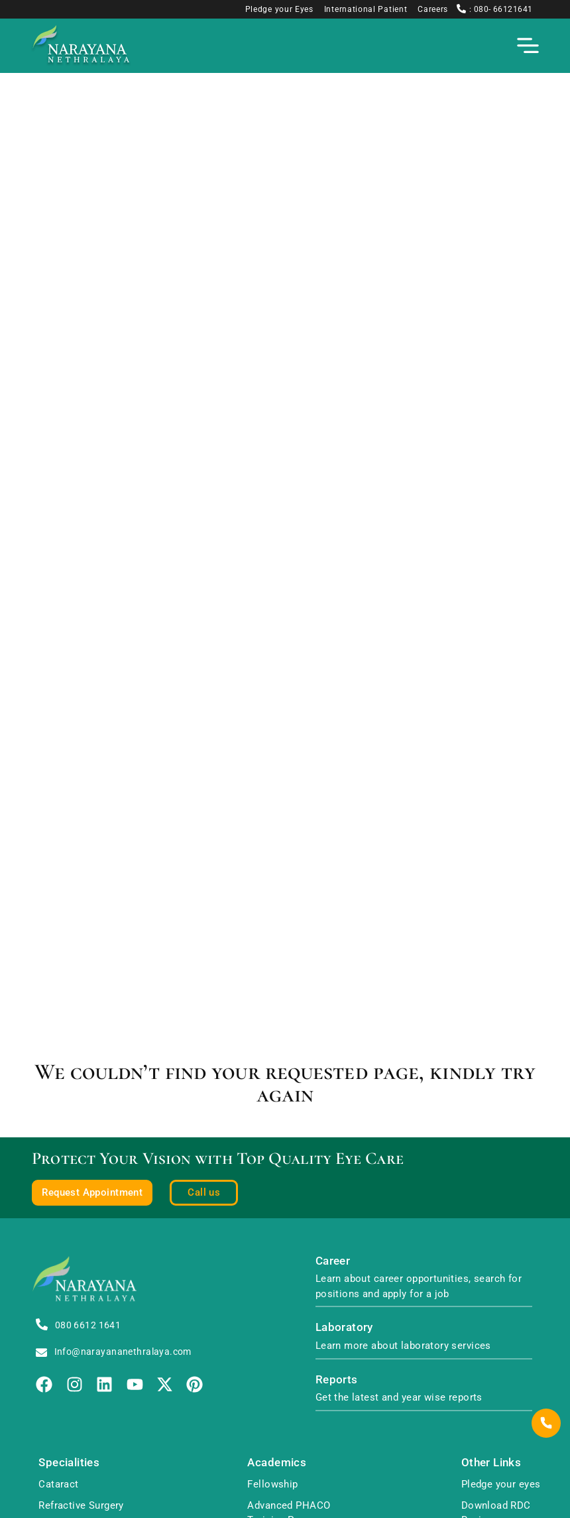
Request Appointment (92, 1192)
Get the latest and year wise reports (399, 1397)
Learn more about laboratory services (403, 1346)
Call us (204, 1192)
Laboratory (344, 1327)
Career (333, 1261)
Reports (336, 1379)
